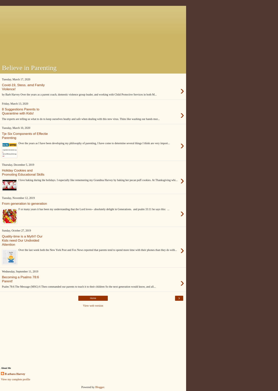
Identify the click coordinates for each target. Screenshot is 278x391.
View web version (93, 305)
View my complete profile (15, 379)
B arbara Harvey (15, 373)
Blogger (99, 387)
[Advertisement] (93, 33)
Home (93, 298)
